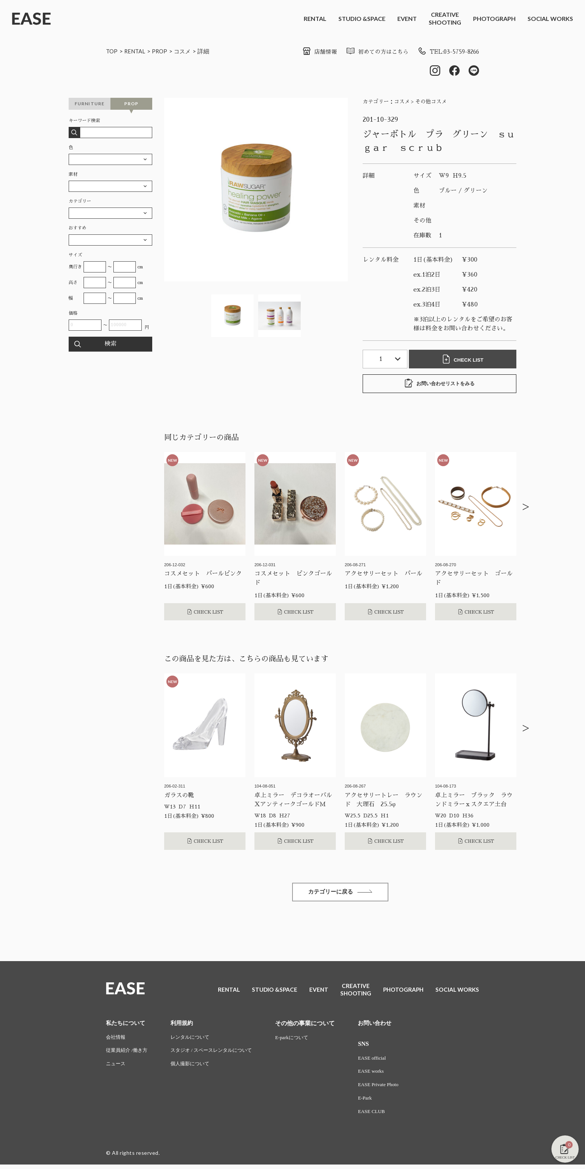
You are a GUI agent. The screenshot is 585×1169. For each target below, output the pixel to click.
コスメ (186, 50)
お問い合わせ (385, 1025)
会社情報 (116, 1039)
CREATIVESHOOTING (445, 18)
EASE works (380, 1074)
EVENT (407, 18)
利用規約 (185, 1025)
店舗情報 (310, 52)
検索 (110, 345)
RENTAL (315, 18)
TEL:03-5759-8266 (445, 52)
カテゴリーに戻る (340, 893)
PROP (162, 50)
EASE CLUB (381, 1116)
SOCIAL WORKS (550, 18)
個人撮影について (194, 1067)
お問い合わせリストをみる (439, 384)
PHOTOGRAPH (494, 18)
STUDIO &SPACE (361, 18)
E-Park (374, 1102)
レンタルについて (194, 1039)
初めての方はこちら (370, 52)
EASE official (382, 1060)
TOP (112, 50)
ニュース (116, 1067)
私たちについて (127, 1025)
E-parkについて (301, 1039)
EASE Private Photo (388, 1088)
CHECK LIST (464, 359)
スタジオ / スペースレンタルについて (217, 1053)
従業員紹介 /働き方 (128, 1053)
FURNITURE (90, 104)
